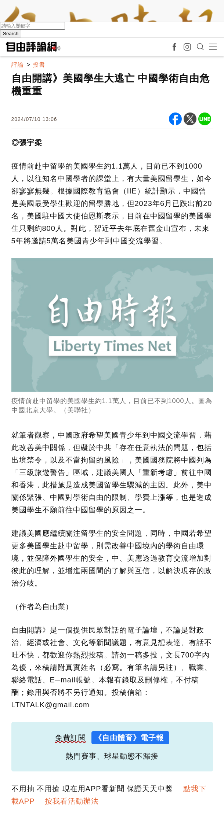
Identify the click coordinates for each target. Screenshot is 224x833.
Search (10, 33)
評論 (17, 65)
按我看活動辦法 (72, 801)
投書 (39, 65)
